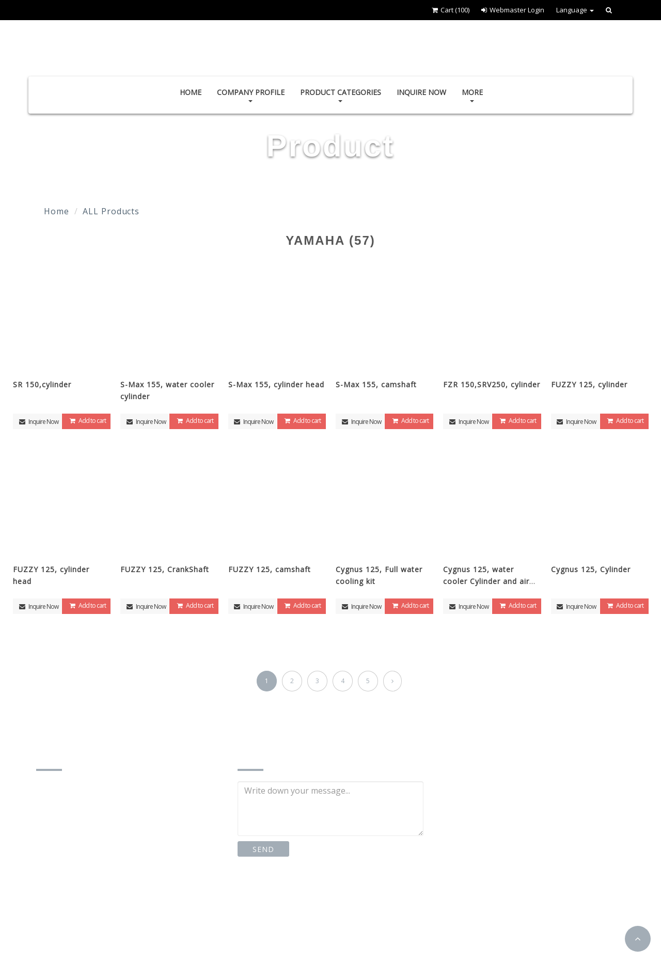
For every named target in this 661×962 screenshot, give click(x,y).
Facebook (271, 896)
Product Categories (340, 94)
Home (190, 92)
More (472, 94)
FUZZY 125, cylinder (589, 384)
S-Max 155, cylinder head (276, 384)
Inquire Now (421, 92)
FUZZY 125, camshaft (269, 569)
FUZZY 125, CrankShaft (164, 569)
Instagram (341, 896)
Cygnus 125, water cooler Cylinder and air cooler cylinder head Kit (488, 581)
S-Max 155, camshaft (376, 384)
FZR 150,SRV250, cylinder (491, 384)
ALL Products (111, 211)
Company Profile (251, 94)
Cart (450, 9)
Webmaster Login (512, 9)
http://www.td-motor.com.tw (104, 926)
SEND (263, 849)
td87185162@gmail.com (96, 904)
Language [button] (575, 9)
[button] (638, 939)
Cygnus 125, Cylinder (591, 569)
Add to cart (86, 420)
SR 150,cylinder (42, 384)
